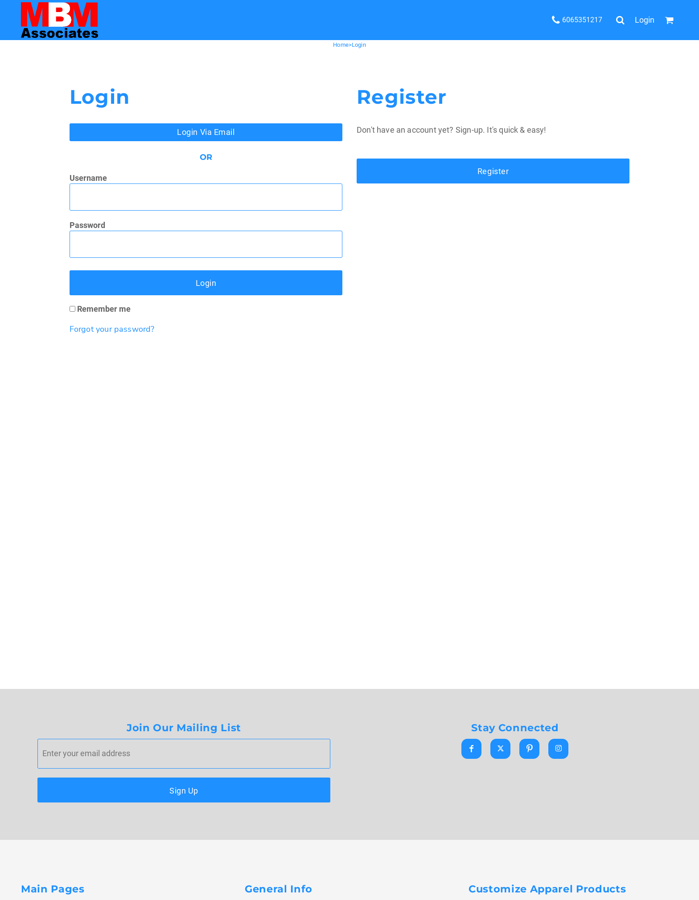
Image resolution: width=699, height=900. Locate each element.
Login (644, 19)
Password (87, 225)
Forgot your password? (112, 329)
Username (88, 178)
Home (341, 44)
